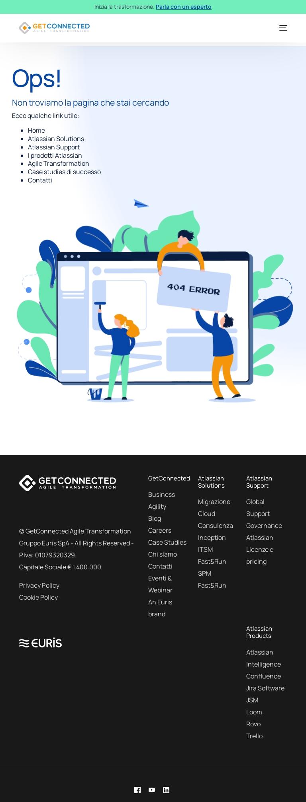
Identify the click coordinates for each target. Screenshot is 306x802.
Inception (212, 537)
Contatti (160, 566)
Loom (254, 712)
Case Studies (167, 542)
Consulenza (215, 525)
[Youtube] (152, 789)
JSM (252, 700)
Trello (254, 735)
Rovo (253, 724)
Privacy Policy (39, 585)
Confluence (263, 676)
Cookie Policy (38, 597)
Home (36, 130)
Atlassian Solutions (56, 138)
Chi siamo (162, 554)
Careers (159, 530)
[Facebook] (137, 789)
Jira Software (265, 688)
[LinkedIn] (166, 789)
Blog (154, 518)
